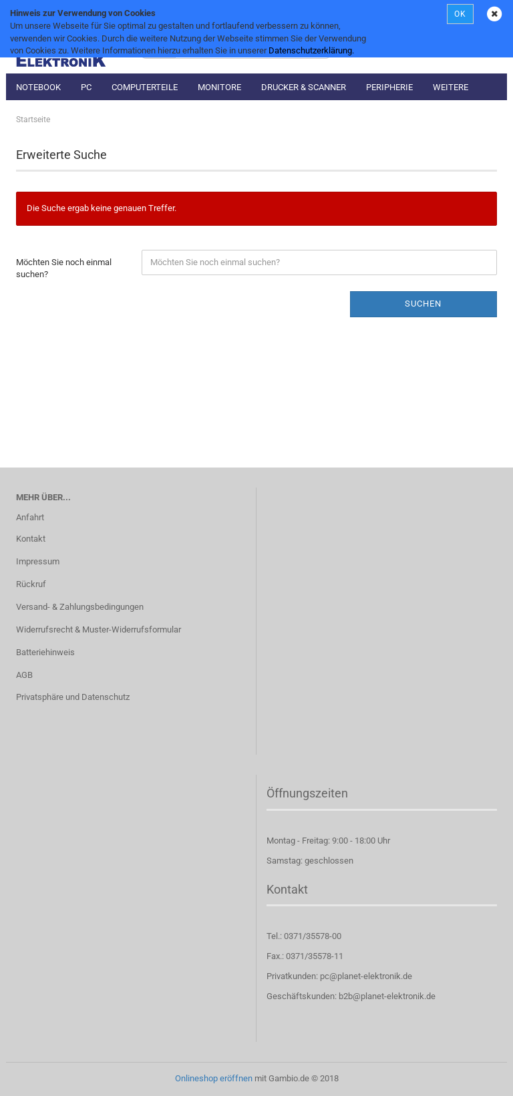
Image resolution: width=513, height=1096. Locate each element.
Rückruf (31, 584)
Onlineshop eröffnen (213, 1078)
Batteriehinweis (45, 652)
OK (460, 14)
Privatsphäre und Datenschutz (73, 697)
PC (86, 87)
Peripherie (389, 87)
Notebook (38, 87)
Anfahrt (30, 517)
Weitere (450, 87)
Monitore (219, 87)
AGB (24, 675)
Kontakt (30, 539)
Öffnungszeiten (307, 793)
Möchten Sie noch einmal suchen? (64, 268)
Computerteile (145, 87)
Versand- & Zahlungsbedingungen (80, 607)
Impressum (37, 561)
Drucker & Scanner (303, 87)
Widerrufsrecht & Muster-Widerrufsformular (98, 629)
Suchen (423, 304)
